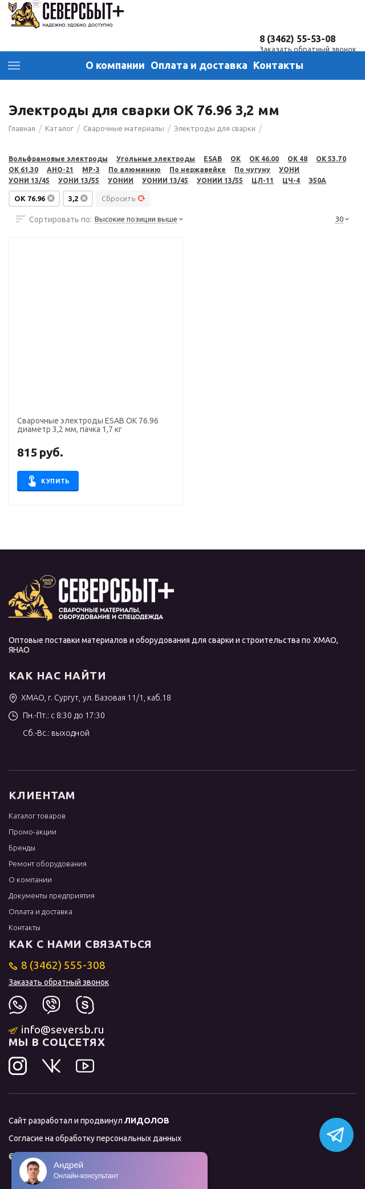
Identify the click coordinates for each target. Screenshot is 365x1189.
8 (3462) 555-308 (57, 965)
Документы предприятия (52, 895)
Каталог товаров (37, 816)
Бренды (22, 848)
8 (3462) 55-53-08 (297, 39)
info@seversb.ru (57, 1029)
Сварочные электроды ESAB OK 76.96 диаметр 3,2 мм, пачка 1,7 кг (88, 425)
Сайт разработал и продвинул (89, 1120)
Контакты (278, 65)
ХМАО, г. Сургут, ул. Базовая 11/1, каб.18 (90, 697)
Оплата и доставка (199, 65)
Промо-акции (32, 832)
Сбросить (123, 198)
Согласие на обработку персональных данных (95, 1138)
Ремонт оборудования (48, 864)
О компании (115, 65)
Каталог (14, 66)
